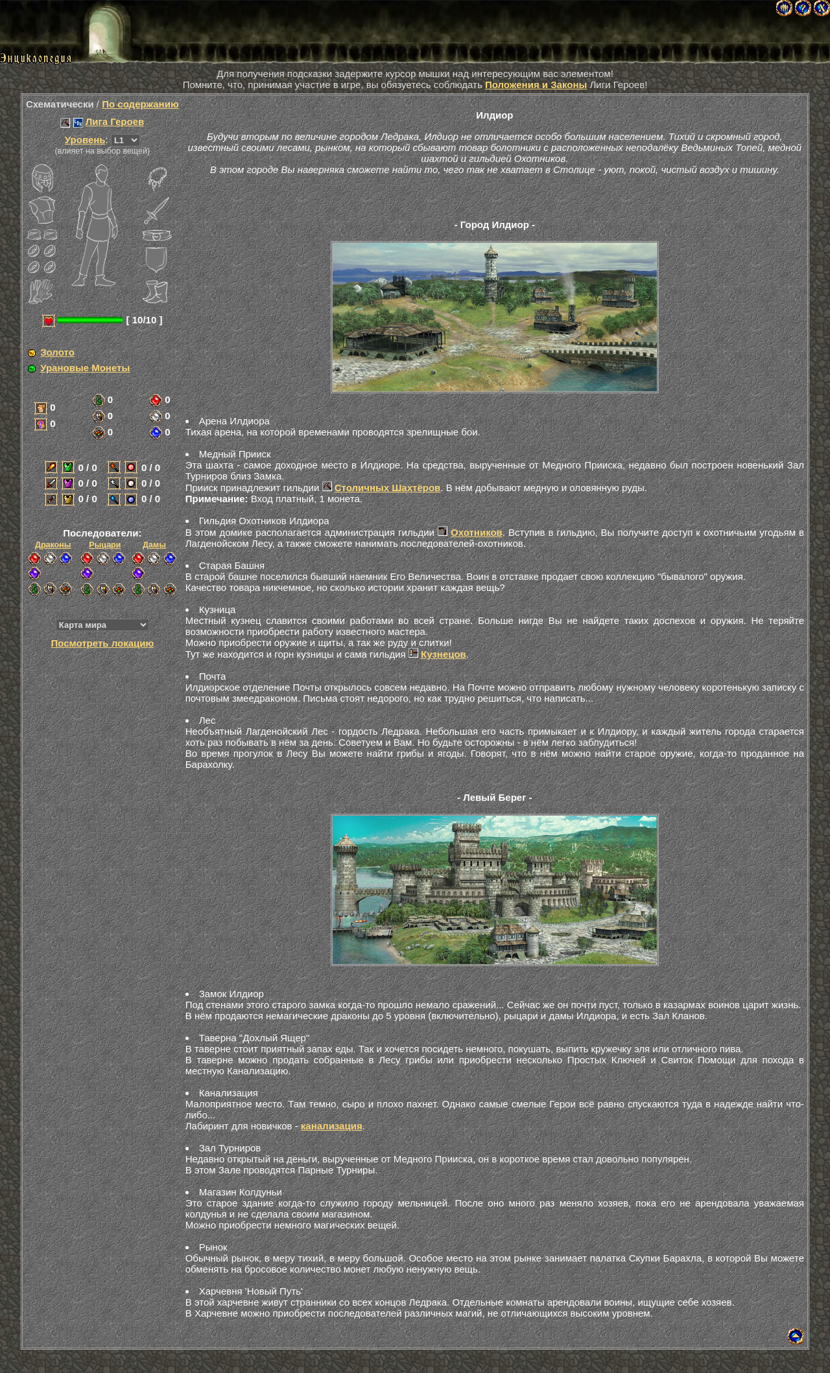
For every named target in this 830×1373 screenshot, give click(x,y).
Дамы (154, 544)
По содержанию (140, 104)
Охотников (477, 532)
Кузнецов (443, 654)
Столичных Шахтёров (388, 487)
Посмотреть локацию (102, 643)
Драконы (53, 544)
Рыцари (105, 544)
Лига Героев (115, 121)
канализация (331, 1125)
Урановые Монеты (85, 367)
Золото (57, 352)
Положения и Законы (536, 84)
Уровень (85, 139)
